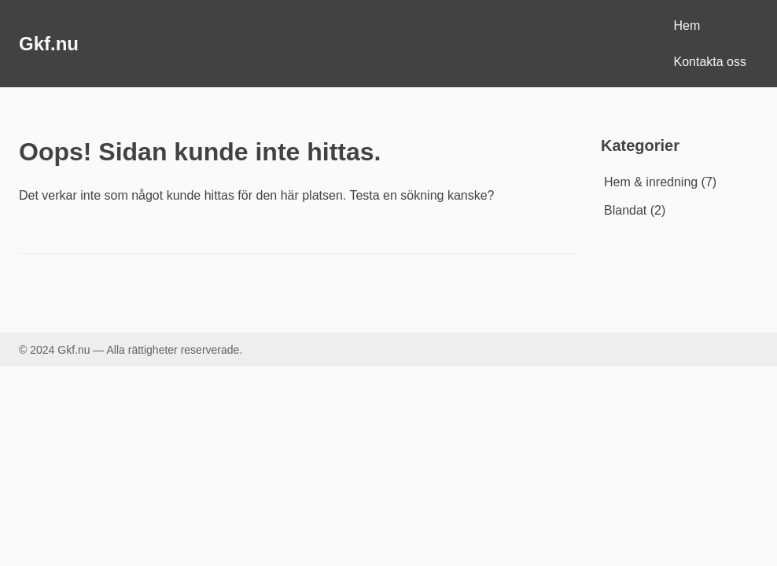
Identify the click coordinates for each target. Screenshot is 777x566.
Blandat (625, 210)
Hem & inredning (651, 182)
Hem (687, 25)
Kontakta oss (710, 61)
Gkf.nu (49, 43)
